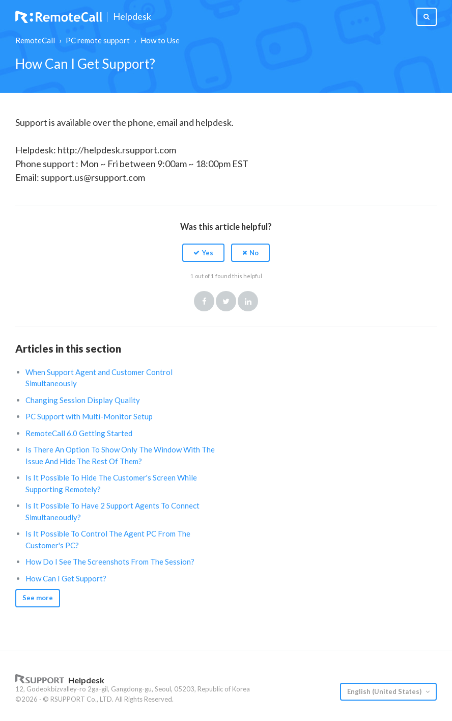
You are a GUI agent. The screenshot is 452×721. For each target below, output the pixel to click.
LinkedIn (248, 301)
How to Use (160, 40)
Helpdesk (132, 17)
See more (37, 598)
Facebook (204, 301)
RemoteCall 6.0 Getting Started (78, 433)
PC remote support (98, 40)
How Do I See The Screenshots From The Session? (109, 561)
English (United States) (385, 691)
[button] (203, 253)
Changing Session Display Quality (82, 400)
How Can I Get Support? (65, 578)
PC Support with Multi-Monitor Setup (89, 416)
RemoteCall (35, 40)
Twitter (226, 301)
